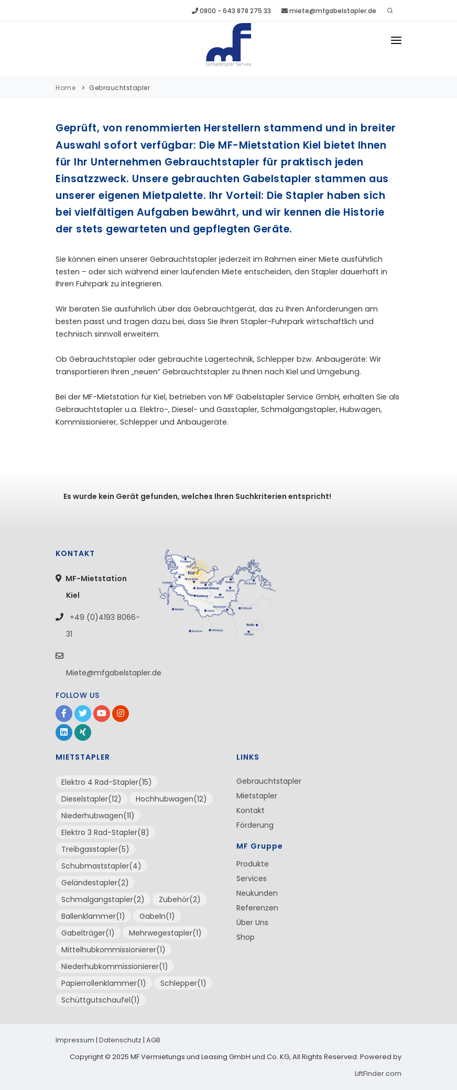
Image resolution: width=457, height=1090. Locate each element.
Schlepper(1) (183, 983)
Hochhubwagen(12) (171, 799)
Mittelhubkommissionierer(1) (113, 949)
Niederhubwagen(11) (98, 815)
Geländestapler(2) (95, 882)
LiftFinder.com (378, 1073)
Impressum (75, 1040)
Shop (245, 937)
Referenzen (257, 908)
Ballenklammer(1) (93, 916)
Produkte (252, 864)
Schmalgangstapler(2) (103, 899)
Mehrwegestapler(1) (165, 933)
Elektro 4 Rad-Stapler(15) (106, 782)
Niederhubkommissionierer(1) (114, 966)
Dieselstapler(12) (91, 799)
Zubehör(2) (180, 899)
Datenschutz (120, 1040)
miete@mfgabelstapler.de (328, 10)
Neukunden (257, 893)
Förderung (255, 825)
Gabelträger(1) (88, 933)
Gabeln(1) (157, 916)
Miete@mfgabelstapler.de (113, 673)
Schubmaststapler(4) (101, 866)
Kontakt (250, 810)
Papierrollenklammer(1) (103, 983)
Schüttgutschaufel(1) (100, 1000)
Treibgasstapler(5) (95, 849)
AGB (153, 1040)
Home (65, 87)
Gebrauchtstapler (119, 87)
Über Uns (252, 922)
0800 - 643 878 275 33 (231, 10)
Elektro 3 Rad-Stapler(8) (105, 832)
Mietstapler (256, 796)
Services (251, 878)
